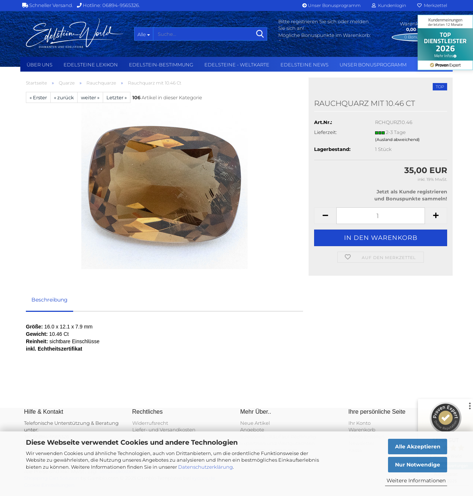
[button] (325, 215)
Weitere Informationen (416, 480)
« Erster (38, 97)
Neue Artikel (255, 423)
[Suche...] (143, 34)
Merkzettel (432, 5)
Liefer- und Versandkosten (163, 430)
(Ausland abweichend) (397, 139)
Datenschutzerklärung (205, 467)
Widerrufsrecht (150, 423)
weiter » (90, 97)
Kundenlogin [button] (389, 5)
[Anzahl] (380, 215)
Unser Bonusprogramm (331, 5)
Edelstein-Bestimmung (161, 65)
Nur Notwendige (417, 464)
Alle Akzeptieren (417, 446)
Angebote (252, 430)
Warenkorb (361, 430)
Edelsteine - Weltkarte (236, 65)
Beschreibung (49, 299)
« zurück (64, 97)
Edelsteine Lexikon (91, 65)
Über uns (39, 65)
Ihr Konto (359, 423)
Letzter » (116, 97)
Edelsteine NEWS (304, 65)
